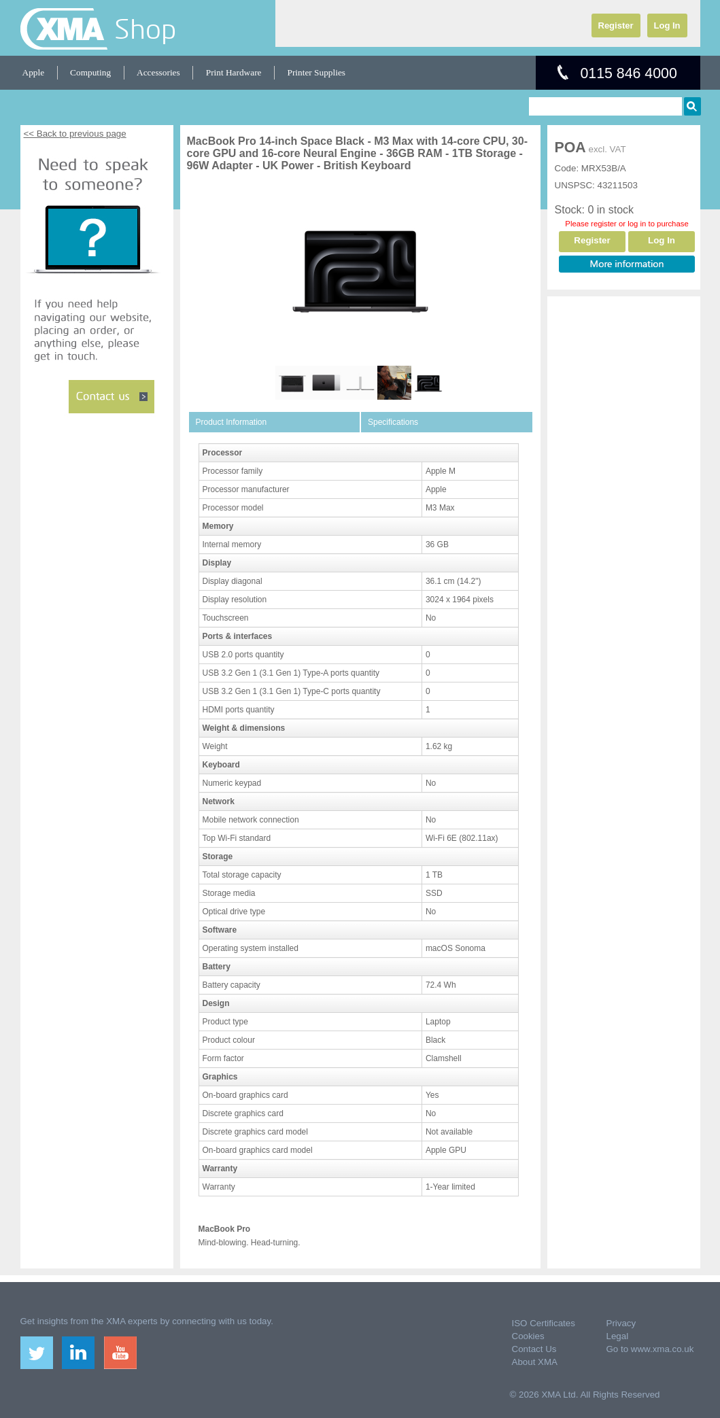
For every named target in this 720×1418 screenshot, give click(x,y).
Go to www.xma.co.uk (650, 1349)
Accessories (158, 72)
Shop (145, 28)
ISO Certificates (543, 1323)
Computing (90, 72)
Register (616, 25)
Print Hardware (234, 72)
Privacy (621, 1323)
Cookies (528, 1336)
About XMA (535, 1362)
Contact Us (534, 1349)
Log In (667, 25)
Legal (617, 1336)
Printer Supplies (317, 72)
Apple (33, 72)
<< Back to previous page (75, 133)
